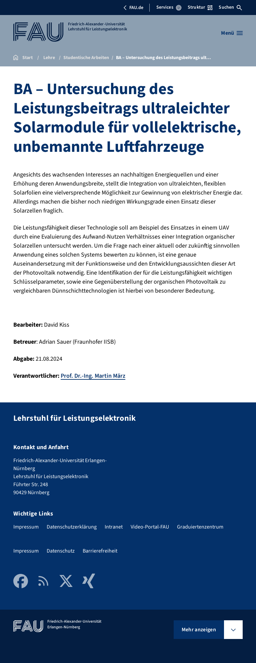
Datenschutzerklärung (72, 527)
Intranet (114, 527)
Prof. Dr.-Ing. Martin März (93, 376)
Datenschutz (61, 551)
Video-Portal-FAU (150, 527)
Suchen (230, 7)
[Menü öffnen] (232, 33)
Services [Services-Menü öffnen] (168, 7)
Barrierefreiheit (100, 551)
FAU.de (133, 7)
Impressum (26, 527)
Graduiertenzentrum (200, 527)
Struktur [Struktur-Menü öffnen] (200, 7)
